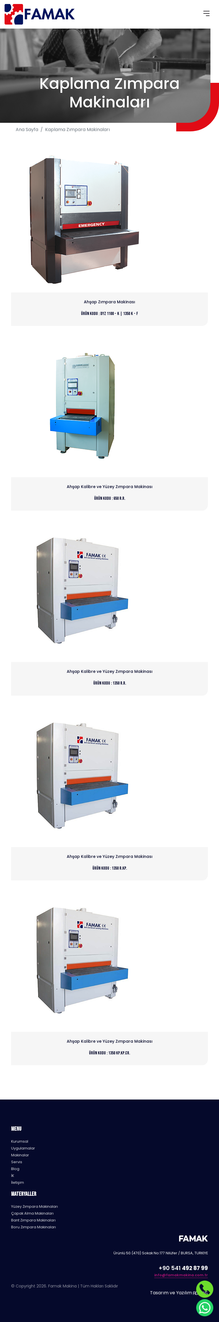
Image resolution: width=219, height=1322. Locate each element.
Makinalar (20, 1155)
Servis (16, 1161)
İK (12, 1175)
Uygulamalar (23, 1148)
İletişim (17, 1182)
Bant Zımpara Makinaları (33, 1220)
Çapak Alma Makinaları (32, 1213)
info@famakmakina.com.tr (181, 1275)
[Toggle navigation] (206, 14)
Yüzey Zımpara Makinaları (34, 1206)
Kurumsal (19, 1141)
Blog (15, 1168)
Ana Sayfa (27, 129)
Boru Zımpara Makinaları (33, 1227)
